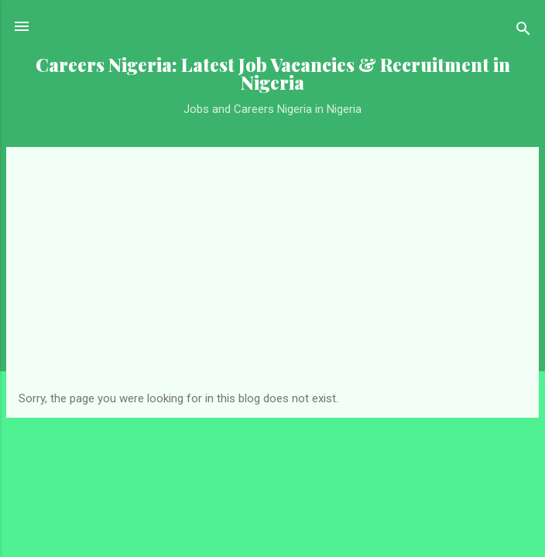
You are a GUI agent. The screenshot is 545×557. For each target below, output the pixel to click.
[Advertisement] (272, 275)
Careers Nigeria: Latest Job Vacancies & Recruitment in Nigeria (273, 73)
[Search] (523, 31)
